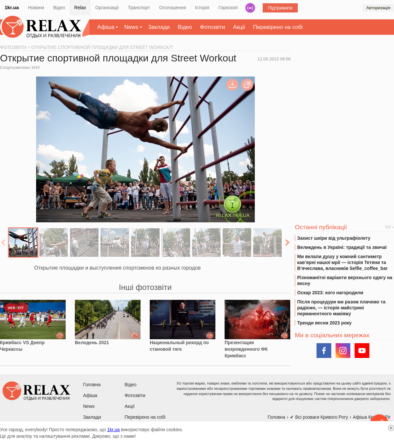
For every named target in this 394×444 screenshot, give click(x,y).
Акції (239, 27)
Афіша (105, 27)
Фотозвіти (212, 27)
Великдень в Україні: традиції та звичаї (341, 247)
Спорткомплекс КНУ (20, 67)
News (131, 27)
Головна (91, 384)
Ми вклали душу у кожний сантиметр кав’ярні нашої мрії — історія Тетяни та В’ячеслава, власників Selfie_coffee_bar (342, 262)
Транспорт (139, 7)
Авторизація (378, 7)
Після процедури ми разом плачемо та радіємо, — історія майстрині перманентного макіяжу (341, 307)
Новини (36, 7)
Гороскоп (228, 7)
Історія (202, 7)
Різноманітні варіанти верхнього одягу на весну (344, 280)
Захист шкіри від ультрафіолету (333, 238)
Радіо (250, 7)
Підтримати (280, 8)
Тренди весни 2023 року (324, 322)
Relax (80, 7)
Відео (59, 7)
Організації (107, 7)
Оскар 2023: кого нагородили (330, 292)
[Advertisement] (344, 96)
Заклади (159, 27)
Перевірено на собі (278, 27)
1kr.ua (12, 7)
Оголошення (172, 7)
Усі (388, 227)
